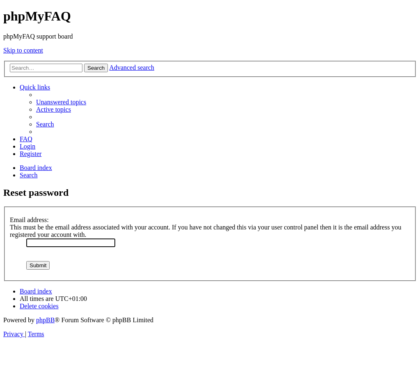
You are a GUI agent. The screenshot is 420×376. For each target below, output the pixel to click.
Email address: (29, 219)
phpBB (45, 319)
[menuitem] (61, 102)
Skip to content (23, 50)
